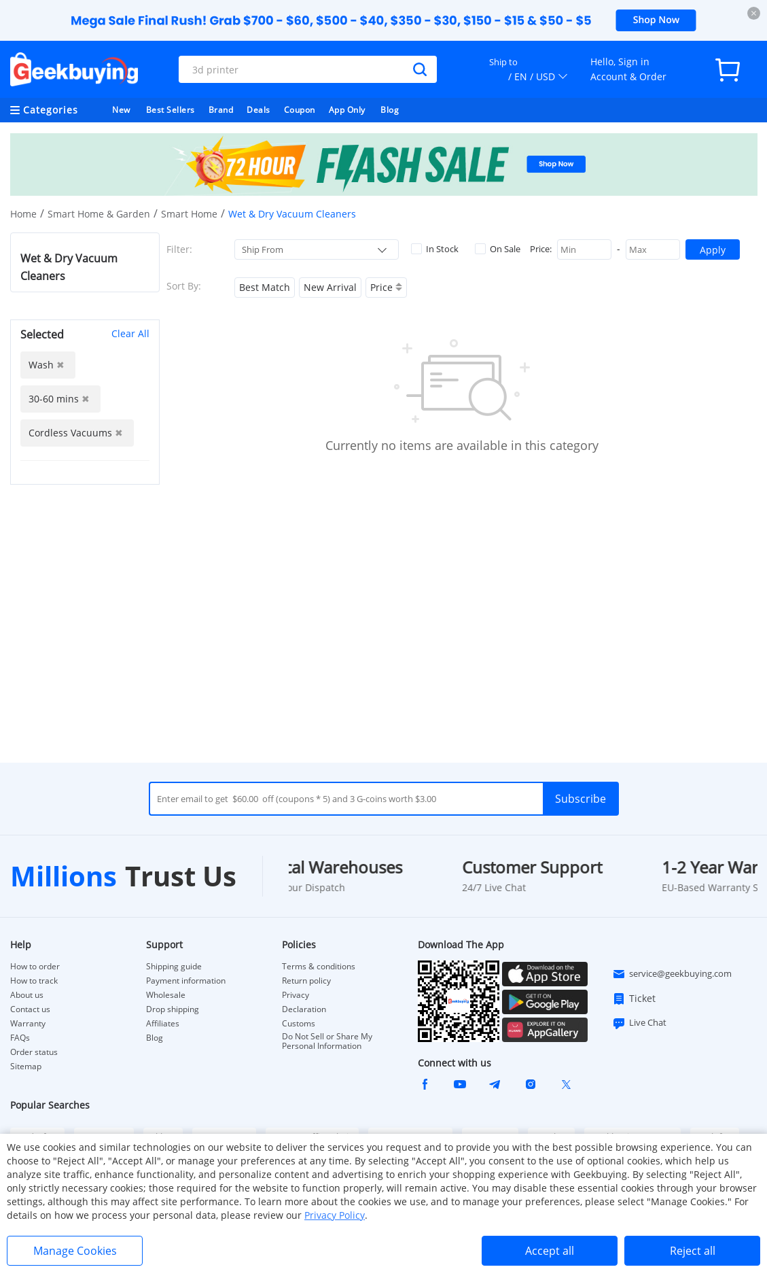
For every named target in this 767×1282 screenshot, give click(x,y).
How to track (34, 981)
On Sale (497, 249)
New (121, 110)
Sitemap (25, 1066)
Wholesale (165, 995)
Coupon (299, 110)
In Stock (435, 249)
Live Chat (639, 1023)
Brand (221, 110)
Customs (298, 1023)
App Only (347, 110)
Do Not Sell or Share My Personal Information (327, 1041)
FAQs (20, 1038)
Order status (34, 1052)
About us (26, 995)
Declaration (304, 1009)
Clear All (130, 333)
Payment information (186, 981)
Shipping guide (174, 966)
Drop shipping (172, 1009)
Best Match (264, 287)
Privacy (295, 995)
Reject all (692, 1250)
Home (23, 213)
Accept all (549, 1250)
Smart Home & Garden (99, 213)
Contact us (30, 1009)
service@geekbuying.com (672, 974)
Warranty (28, 1023)
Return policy (306, 981)
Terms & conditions (318, 966)
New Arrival (330, 287)
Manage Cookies (75, 1250)
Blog (389, 110)
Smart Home (189, 213)
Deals (258, 110)
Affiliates (162, 1023)
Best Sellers (170, 110)
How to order (35, 966)
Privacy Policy (334, 1215)
